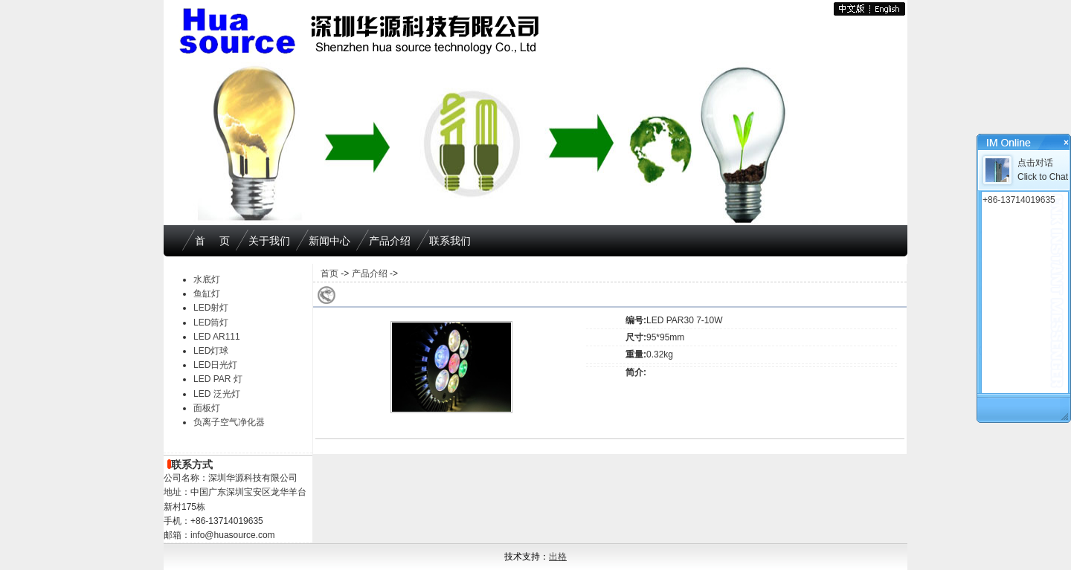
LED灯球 (210, 351)
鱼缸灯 (206, 293)
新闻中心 (329, 241)
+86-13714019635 (1018, 200)
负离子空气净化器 (229, 422)
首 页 (212, 241)
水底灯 (206, 279)
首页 (329, 273)
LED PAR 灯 (217, 379)
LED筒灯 (210, 322)
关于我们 (269, 241)
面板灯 (206, 408)
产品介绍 (390, 241)
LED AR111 (216, 336)
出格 (558, 556)
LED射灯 (210, 307)
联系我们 (450, 241)
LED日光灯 (215, 365)
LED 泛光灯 (216, 394)
